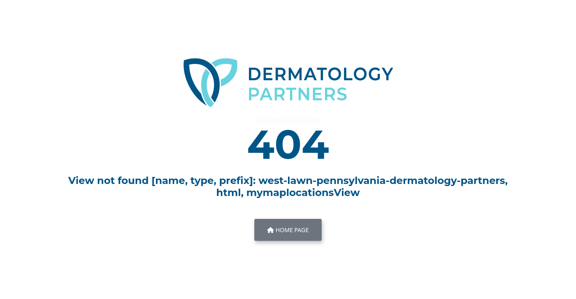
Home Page (287, 230)
